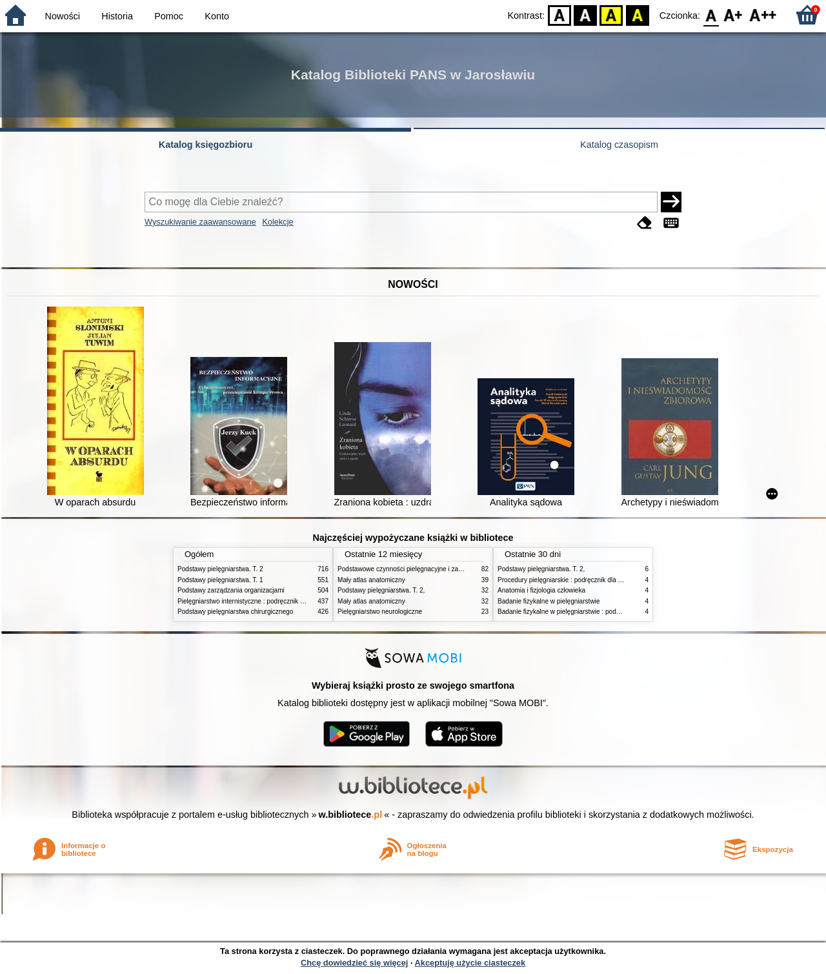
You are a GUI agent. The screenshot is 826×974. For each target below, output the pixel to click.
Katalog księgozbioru (206, 144)
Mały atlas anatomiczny (371, 579)
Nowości (62, 16)
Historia (117, 16)
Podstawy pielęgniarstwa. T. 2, (381, 590)
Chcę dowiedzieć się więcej (354, 963)
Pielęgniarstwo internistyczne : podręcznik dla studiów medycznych (273, 601)
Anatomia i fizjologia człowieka (541, 590)
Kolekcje (277, 222)
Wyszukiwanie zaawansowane (200, 222)
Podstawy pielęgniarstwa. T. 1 (220, 579)
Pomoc (168, 16)
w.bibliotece (351, 814)
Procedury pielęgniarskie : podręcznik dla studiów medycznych (588, 579)
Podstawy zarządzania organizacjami (231, 590)
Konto (217, 16)
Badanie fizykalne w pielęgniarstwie (549, 601)
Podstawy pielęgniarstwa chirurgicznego (235, 611)
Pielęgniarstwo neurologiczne (379, 611)
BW (585, 14)
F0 (711, 14)
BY (637, 14)
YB (611, 14)
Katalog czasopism (619, 144)
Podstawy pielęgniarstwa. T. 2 (220, 569)
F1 (733, 14)
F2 (763, 14)
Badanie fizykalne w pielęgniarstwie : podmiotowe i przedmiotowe (592, 611)
